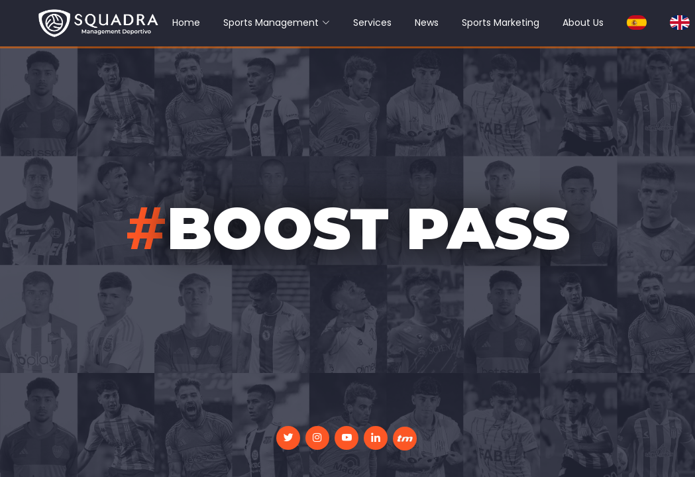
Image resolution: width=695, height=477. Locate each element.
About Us (583, 22)
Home (186, 22)
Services (372, 22)
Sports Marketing (500, 22)
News (427, 22)
